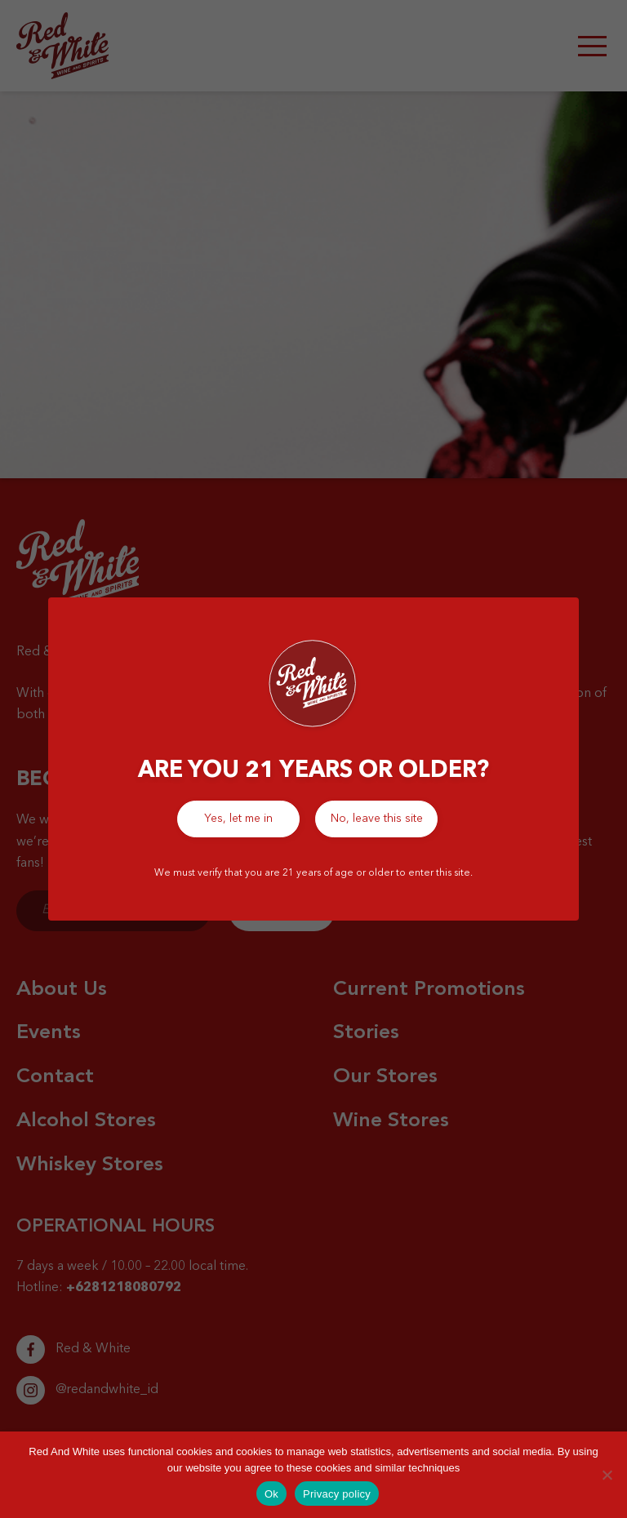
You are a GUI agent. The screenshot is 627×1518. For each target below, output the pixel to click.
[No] (606, 1475)
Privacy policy (337, 1494)
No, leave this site (377, 818)
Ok (271, 1494)
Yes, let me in (238, 818)
